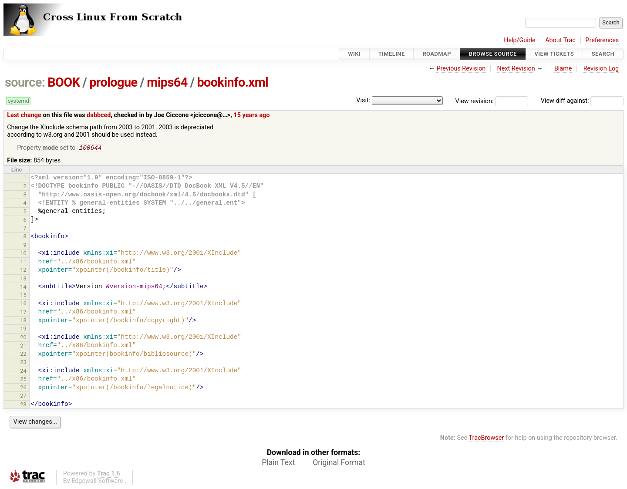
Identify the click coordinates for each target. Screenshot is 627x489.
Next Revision (516, 68)
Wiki (354, 54)
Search (603, 54)
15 (23, 296)
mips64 (167, 82)
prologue (113, 82)
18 (23, 321)
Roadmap (436, 54)
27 (23, 396)
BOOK (63, 82)
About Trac (560, 40)
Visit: (363, 100)
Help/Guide (519, 40)
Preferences (602, 40)
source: (25, 82)
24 (23, 371)
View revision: (474, 101)
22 (23, 354)
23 (23, 363)
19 (23, 329)
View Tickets (554, 54)
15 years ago (251, 115)
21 (23, 346)
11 (23, 262)
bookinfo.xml (232, 82)
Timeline (391, 54)
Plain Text (278, 463)
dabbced (99, 115)
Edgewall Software (97, 482)
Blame (563, 68)
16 (23, 304)
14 (23, 287)
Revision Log (601, 68)
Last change (24, 115)
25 (23, 380)
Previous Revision (460, 68)
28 (23, 405)
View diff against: (582, 101)
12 (23, 270)
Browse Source (493, 54)
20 (23, 338)
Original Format (339, 463)
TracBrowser (486, 438)
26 (23, 388)
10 (23, 254)
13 (23, 279)
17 (23, 313)
